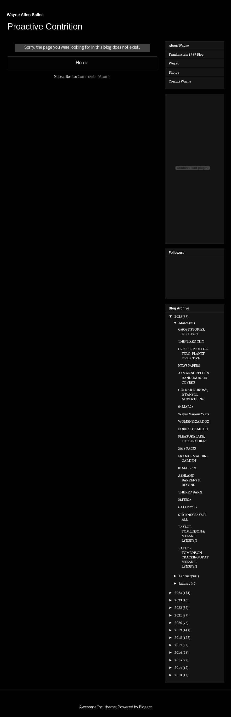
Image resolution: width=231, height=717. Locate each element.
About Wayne (179, 45)
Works (174, 63)
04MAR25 (186, 406)
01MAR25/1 (187, 467)
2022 (179, 607)
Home (82, 63)
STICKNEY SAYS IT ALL (192, 516)
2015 (179, 660)
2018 (179, 637)
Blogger (145, 707)
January (185, 583)
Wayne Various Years (193, 413)
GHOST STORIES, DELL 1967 (191, 331)
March (184, 322)
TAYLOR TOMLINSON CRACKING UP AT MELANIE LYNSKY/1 (193, 557)
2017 (179, 644)
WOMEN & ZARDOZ (193, 421)
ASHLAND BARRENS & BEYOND (189, 480)
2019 (179, 630)
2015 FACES (187, 448)
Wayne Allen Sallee (25, 14)
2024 (179, 592)
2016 (179, 652)
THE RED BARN (190, 492)
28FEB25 (185, 499)
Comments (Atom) (94, 77)
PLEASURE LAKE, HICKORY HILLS (192, 438)
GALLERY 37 (187, 506)
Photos (174, 72)
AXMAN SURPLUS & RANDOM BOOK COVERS (193, 377)
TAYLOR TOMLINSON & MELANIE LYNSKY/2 (191, 533)
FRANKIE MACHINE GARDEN (193, 458)
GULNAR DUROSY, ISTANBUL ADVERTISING (193, 394)
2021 (179, 615)
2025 (179, 316)
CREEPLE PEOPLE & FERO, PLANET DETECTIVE (193, 353)
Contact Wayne (180, 81)
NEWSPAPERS (189, 365)
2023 (179, 600)
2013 (179, 674)
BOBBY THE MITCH (193, 428)
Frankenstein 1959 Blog (186, 54)
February (186, 575)
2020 (179, 622)
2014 (179, 667)
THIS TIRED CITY (191, 341)
